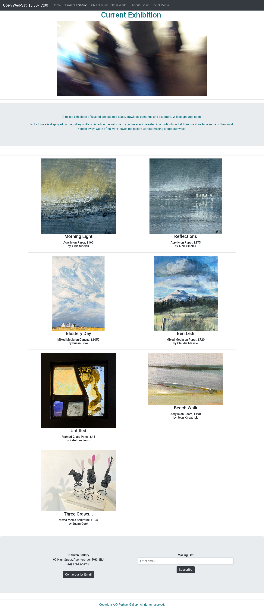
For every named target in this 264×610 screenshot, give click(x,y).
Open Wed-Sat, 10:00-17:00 (25, 5)
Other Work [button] (119, 5)
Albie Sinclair (99, 5)
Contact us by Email (78, 574)
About (136, 5)
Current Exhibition (75, 5)
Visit (146, 5)
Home (57, 5)
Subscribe (185, 569)
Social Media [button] (161, 5)
